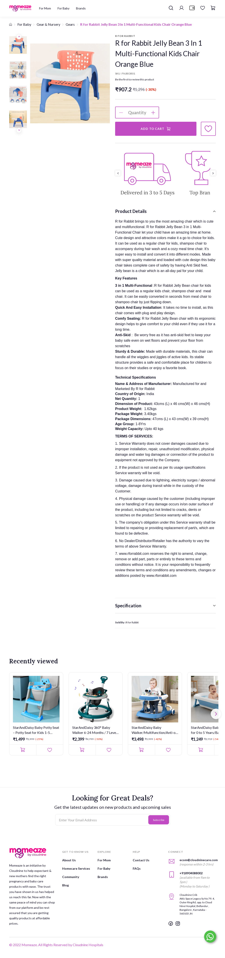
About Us (69, 860)
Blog (65, 885)
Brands (103, 877)
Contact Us (141, 860)
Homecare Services (76, 868)
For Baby (24, 24)
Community (70, 877)
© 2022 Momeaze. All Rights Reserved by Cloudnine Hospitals (56, 945)
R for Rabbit (132, 622)
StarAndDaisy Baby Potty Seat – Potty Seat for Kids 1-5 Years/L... (36, 730)
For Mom (104, 860)
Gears (70, 24)
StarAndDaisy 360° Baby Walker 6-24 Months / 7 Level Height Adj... (94, 730)
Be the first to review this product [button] (134, 79)
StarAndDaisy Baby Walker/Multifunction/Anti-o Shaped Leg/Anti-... (154, 730)
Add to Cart (156, 129)
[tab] (165, 211)
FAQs (137, 868)
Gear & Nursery (48, 24)
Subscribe (158, 820)
